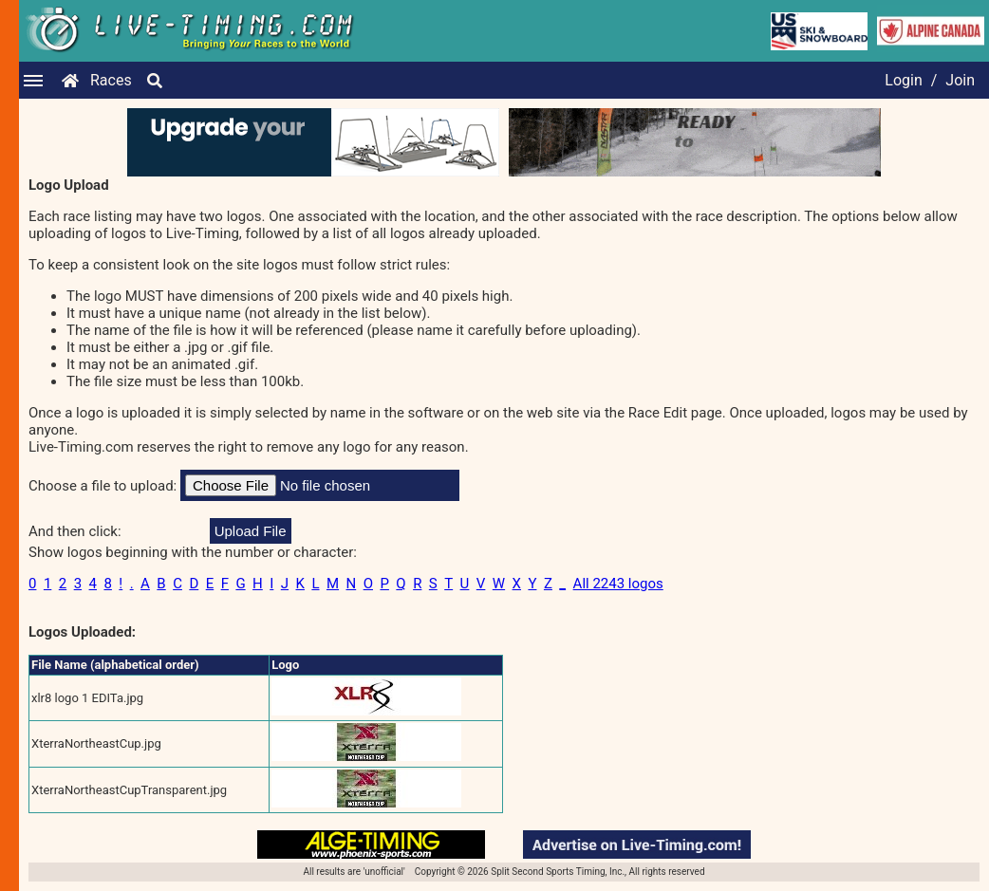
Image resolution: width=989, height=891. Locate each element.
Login (903, 80)
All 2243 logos (618, 583)
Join (960, 80)
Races (111, 80)
